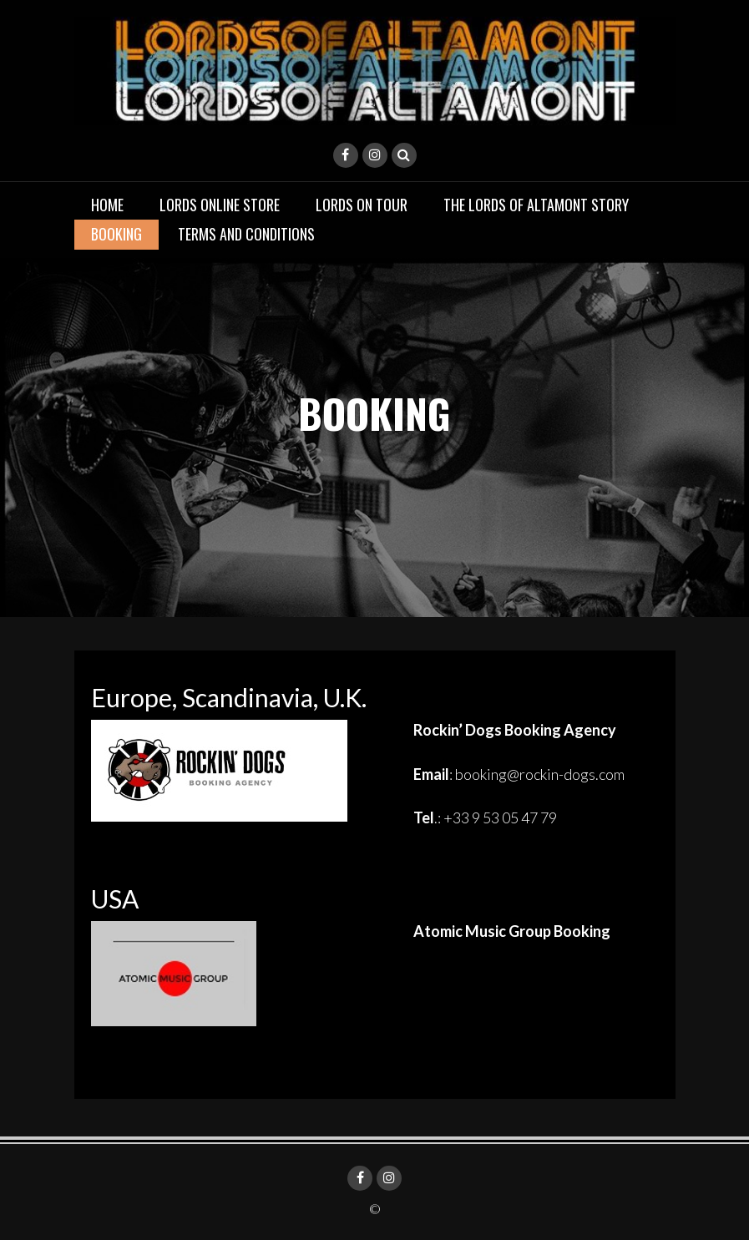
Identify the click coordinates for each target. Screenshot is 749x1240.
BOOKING (116, 234)
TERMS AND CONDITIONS (246, 234)
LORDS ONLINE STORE (219, 204)
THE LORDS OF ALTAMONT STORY (536, 204)
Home (107, 204)
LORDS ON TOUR (361, 204)
